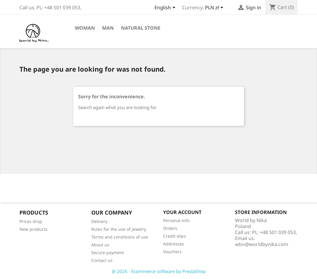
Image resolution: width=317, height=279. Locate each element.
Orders (170, 228)
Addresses (173, 244)
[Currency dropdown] (215, 8)
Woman (85, 28)
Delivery (99, 221)
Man (108, 28)
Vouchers (172, 251)
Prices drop (30, 221)
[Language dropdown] (166, 8)
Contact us (102, 260)
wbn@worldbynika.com (261, 244)
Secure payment (107, 252)
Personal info (176, 220)
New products (33, 229)
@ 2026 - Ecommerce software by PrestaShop (159, 271)
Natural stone (140, 28)
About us (100, 245)
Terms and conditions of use (119, 237)
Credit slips (174, 236)
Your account (182, 212)
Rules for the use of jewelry (118, 229)
